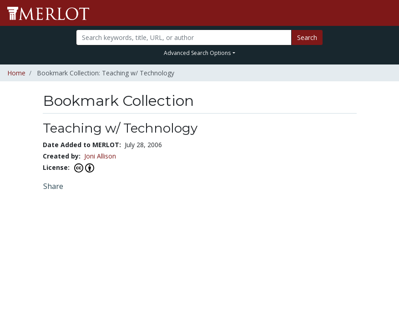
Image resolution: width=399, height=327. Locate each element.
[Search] (184, 37)
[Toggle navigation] (386, 13)
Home (16, 73)
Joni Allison (100, 156)
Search (307, 37)
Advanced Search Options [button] (197, 53)
